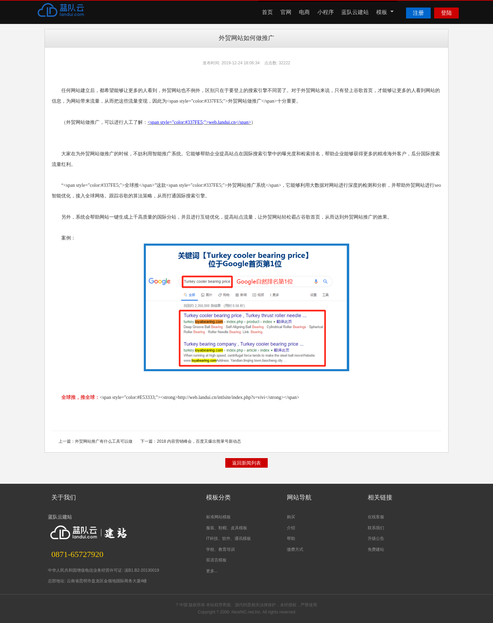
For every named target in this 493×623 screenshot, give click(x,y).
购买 (291, 517)
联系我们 (376, 527)
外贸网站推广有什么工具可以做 (103, 441)
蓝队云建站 (355, 12)
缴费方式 (295, 549)
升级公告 (376, 538)
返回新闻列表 (246, 463)
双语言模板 (216, 560)
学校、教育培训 (220, 549)
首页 (267, 12)
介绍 (291, 527)
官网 (285, 12)
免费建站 (376, 549)
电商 (304, 12)
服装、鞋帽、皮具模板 (226, 527)
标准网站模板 (218, 517)
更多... (212, 571)
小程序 (325, 12)
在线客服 (376, 517)
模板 (385, 12)
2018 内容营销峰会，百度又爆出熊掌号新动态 (199, 441)
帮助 (291, 538)
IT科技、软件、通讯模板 (228, 538)
